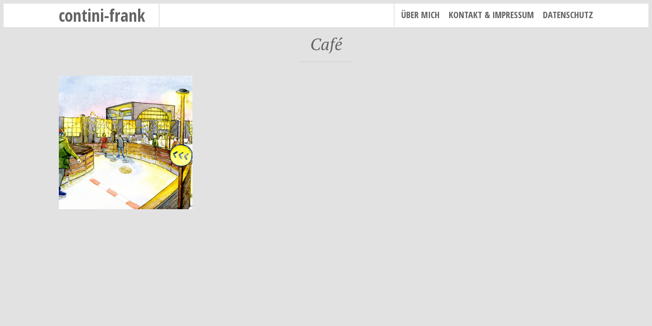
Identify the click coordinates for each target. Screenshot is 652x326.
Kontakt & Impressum (491, 15)
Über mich (420, 15)
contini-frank (102, 15)
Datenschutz (568, 15)
